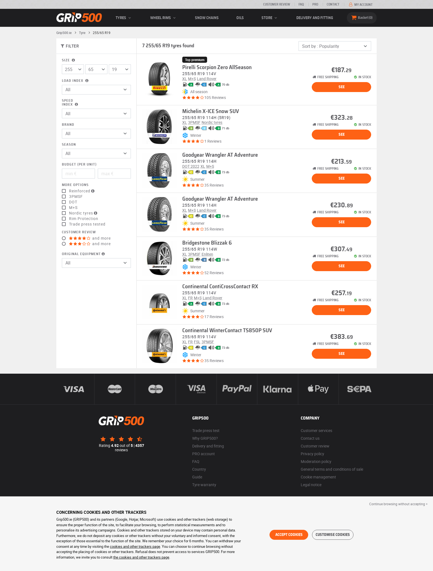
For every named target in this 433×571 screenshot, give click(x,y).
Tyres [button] (124, 18)
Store (270, 18)
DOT (73, 202)
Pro (315, 4)
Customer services (316, 430)
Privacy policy (312, 453)
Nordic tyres (84, 213)
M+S (73, 207)
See (342, 87)
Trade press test (206, 430)
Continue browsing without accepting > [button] (398, 504)
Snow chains (207, 18)
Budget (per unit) (79, 164)
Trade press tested (87, 224)
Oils (240, 18)
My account (360, 5)
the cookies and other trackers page (141, 557)
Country (199, 469)
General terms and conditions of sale (332, 469)
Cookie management (318, 477)
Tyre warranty (204, 484)
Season (69, 144)
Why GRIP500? (205, 438)
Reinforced (82, 191)
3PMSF (76, 196)
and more (90, 238)
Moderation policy (316, 461)
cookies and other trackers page (135, 546)
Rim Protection (83, 219)
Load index (75, 81)
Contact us (310, 438)
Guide (197, 477)
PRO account (203, 453)
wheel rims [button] (163, 18)
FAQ (301, 4)
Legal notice (311, 484)
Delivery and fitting (314, 18)
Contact (333, 4)
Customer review (276, 4)
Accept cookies (289, 535)
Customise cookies (333, 535)
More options (75, 185)
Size (69, 60)
